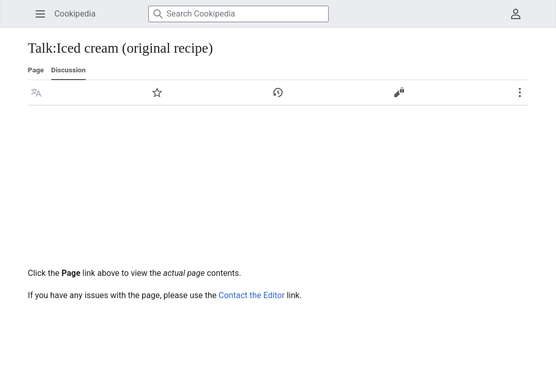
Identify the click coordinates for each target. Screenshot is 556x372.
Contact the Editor (252, 295)
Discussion (68, 70)
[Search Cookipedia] (238, 14)
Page (36, 70)
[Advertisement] (278, 183)
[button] (36, 92)
